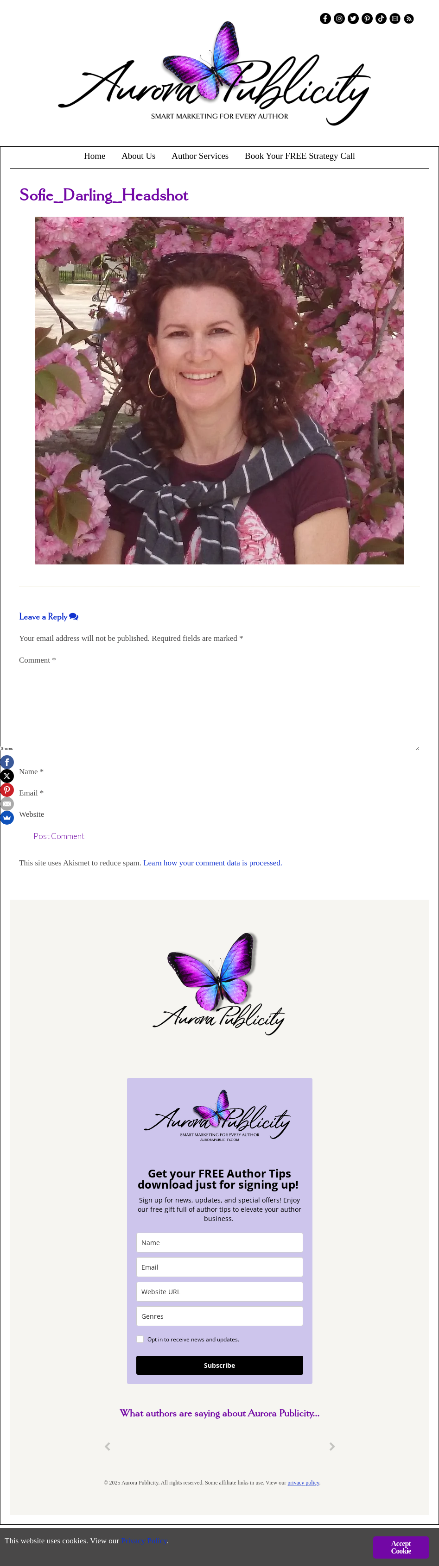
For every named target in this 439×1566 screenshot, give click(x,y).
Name (31, 771)
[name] (219, 1243)
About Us (138, 156)
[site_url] (219, 1292)
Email (31, 793)
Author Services (200, 156)
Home (94, 156)
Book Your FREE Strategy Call (300, 156)
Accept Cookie (401, 1547)
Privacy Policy (144, 1540)
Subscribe (219, 1365)
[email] (219, 1267)
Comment (37, 660)
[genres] (219, 1316)
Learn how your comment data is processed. (212, 862)
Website (31, 814)
